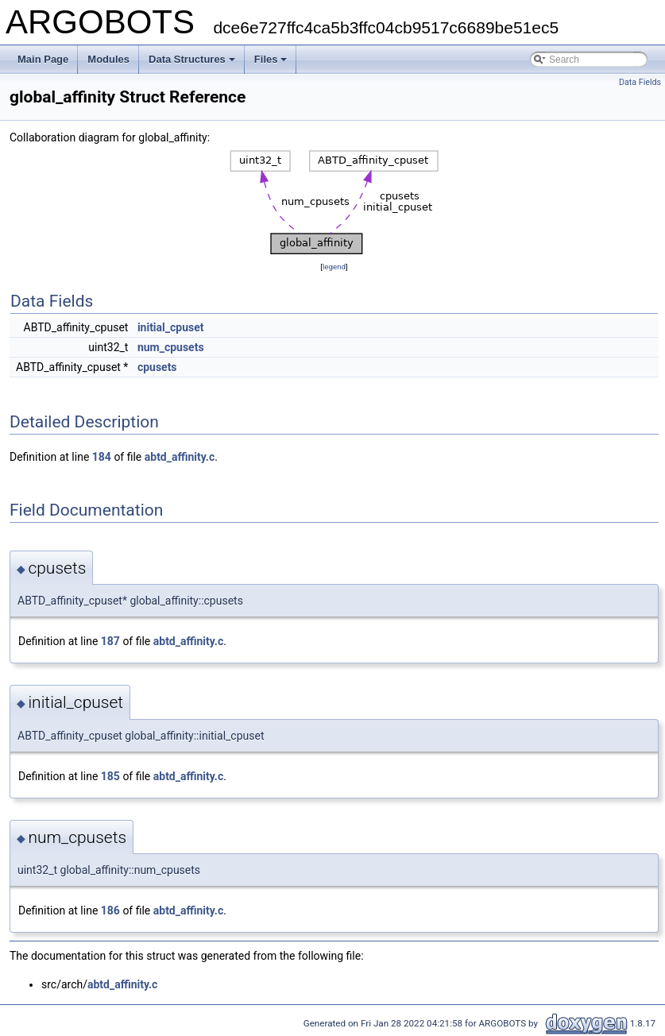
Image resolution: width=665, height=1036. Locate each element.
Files (271, 59)
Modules (108, 59)
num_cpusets (170, 347)
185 (110, 776)
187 (110, 641)
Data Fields (640, 82)
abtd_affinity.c (180, 456)
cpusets (157, 367)
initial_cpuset (170, 327)
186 (110, 910)
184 (101, 456)
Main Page (42, 59)
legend (334, 266)
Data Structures (192, 59)
